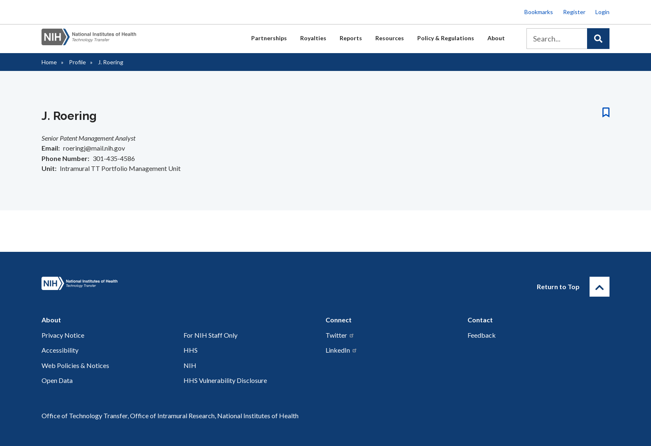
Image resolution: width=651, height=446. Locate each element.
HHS (191, 350)
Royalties (313, 37)
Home (49, 62)
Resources (389, 37)
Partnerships (269, 37)
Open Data (57, 380)
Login (602, 11)
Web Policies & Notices (75, 365)
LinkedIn (341, 350)
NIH (190, 365)
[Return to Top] (599, 287)
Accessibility (60, 350)
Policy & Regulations (445, 37)
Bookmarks (538, 11)
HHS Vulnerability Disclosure (225, 380)
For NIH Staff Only (210, 335)
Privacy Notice (63, 335)
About (496, 37)
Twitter (340, 335)
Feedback (481, 335)
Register (574, 11)
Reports (351, 37)
